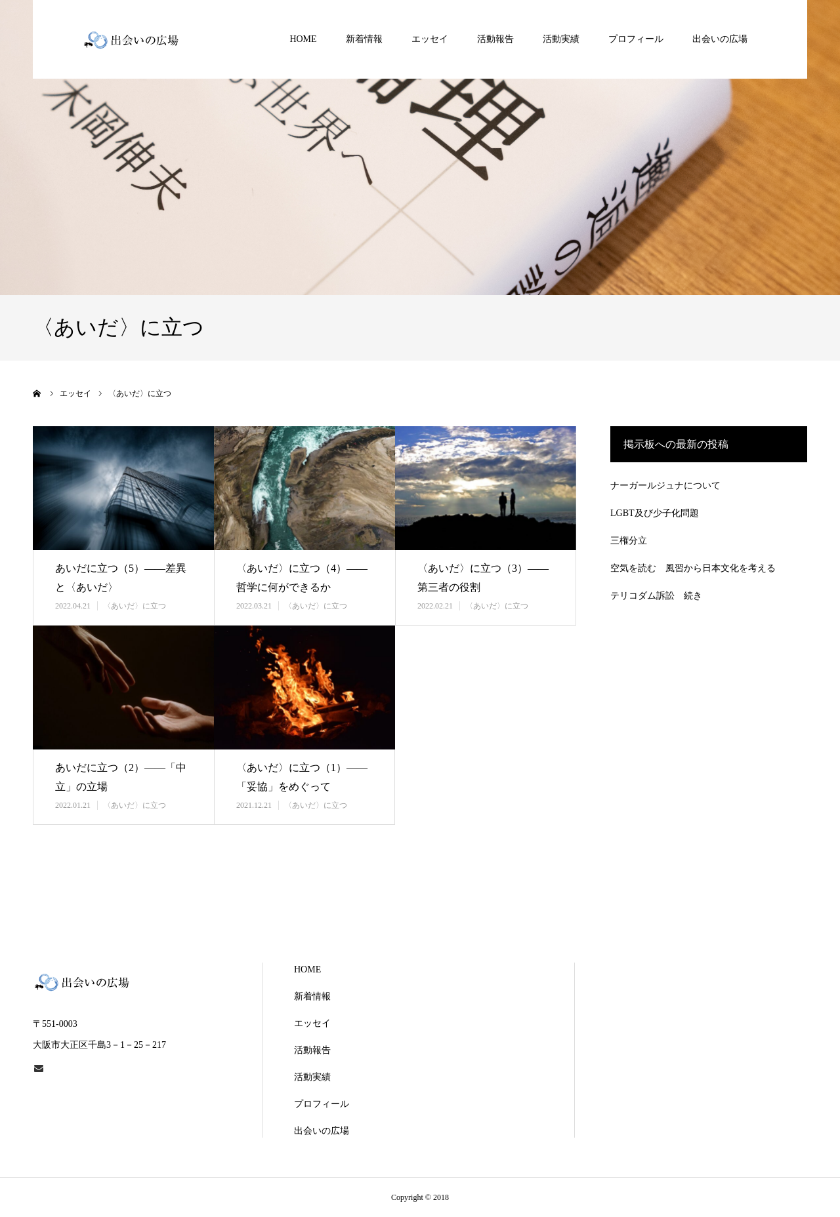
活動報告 (495, 39)
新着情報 (364, 39)
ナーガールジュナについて (665, 485)
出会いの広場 (719, 39)
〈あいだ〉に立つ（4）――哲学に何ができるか (302, 578)
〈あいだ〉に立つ (134, 605)
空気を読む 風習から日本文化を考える (693, 568)
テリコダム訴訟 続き (656, 596)
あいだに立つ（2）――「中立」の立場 (120, 777)
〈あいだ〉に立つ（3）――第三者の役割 (483, 578)
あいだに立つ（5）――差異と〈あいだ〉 (120, 578)
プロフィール (635, 39)
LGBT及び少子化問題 (654, 513)
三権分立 (628, 541)
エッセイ (429, 39)
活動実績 (561, 39)
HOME (302, 39)
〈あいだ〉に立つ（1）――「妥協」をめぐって (302, 777)
